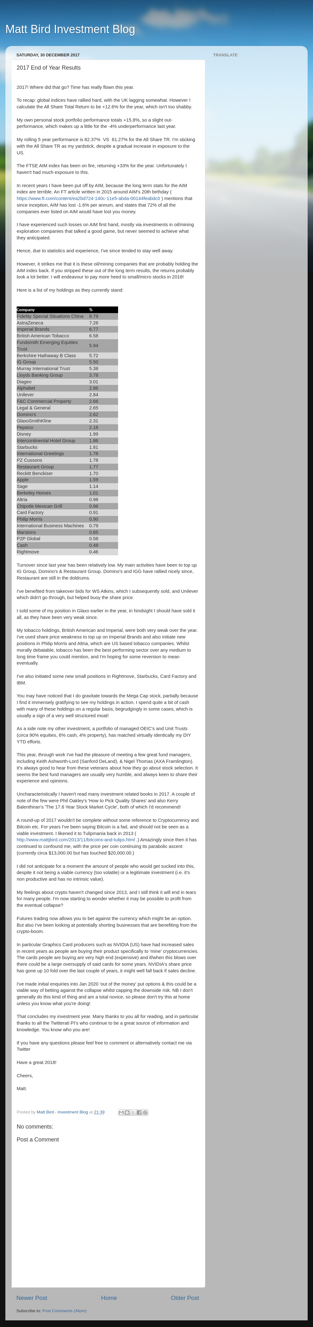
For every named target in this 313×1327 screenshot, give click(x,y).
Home (109, 1298)
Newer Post (31, 1298)
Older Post (185, 1298)
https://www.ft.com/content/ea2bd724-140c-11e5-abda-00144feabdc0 (88, 198)
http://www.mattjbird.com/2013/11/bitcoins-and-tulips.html (76, 839)
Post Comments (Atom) (65, 1310)
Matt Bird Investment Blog (70, 29)
